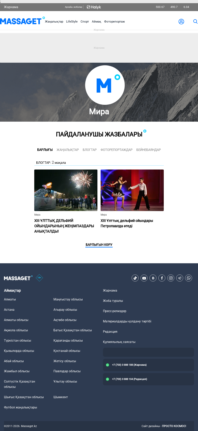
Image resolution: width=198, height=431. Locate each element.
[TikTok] (135, 278)
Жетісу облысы (64, 361)
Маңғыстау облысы (68, 299)
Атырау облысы (65, 310)
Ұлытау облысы (65, 381)
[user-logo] (181, 21)
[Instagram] (171, 278)
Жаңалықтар (54, 21)
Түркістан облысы (17, 340)
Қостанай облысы (66, 351)
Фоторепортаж (114, 21)
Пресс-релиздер (114, 311)
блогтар (90, 150)
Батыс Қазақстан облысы (72, 330)
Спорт (85, 21)
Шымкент (60, 397)
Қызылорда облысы (19, 351)
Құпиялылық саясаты (119, 342)
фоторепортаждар (116, 150)
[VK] (153, 278)
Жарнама (11, 7)
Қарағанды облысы (68, 340)
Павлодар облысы (67, 371)
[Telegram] (180, 278)
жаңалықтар (68, 150)
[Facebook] (162, 278)
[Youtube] (144, 278)
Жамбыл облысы (17, 371)
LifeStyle (72, 21)
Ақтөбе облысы (64, 320)
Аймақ (96, 21)
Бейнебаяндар (148, 150)
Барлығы (45, 150)
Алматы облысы (16, 320)
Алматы (10, 299)
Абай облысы (14, 361)
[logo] (22, 21)
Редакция (110, 331)
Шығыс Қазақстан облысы (24, 397)
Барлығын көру (99, 245)
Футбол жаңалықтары (20, 407)
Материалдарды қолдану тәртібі (127, 321)
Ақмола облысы (16, 330)
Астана (9, 310)
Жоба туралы (113, 301)
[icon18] (39, 278)
